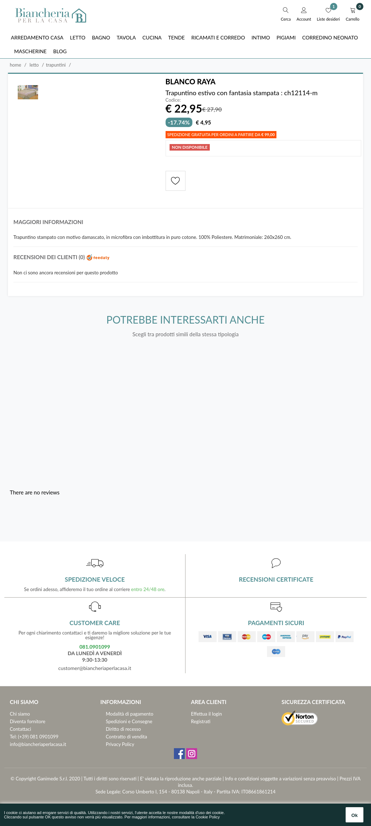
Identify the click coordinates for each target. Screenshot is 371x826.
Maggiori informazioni (48, 222)
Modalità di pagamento (129, 714)
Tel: (13, 736)
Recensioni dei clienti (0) (61, 257)
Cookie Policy (208, 817)
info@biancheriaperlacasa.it (38, 744)
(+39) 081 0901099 (38, 736)
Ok (354, 815)
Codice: (173, 100)
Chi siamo (20, 714)
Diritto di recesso (123, 729)
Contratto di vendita (126, 736)
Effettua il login (206, 714)
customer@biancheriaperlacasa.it (94, 668)
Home (15, 65)
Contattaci (20, 729)
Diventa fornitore (27, 721)
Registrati (200, 721)
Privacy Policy (120, 744)
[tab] (185, 224)
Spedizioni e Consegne (129, 721)
